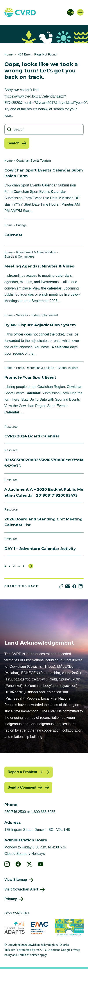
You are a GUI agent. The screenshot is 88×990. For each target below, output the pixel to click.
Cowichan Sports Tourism (33, 160)
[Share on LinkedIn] (80, 586)
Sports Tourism (68, 368)
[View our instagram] (7, 864)
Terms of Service (28, 955)
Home (8, 54)
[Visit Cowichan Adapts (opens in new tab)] (14, 928)
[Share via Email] (67, 586)
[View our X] (29, 864)
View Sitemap (15, 879)
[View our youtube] (40, 864)
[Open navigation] (80, 12)
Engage (21, 225)
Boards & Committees (19, 256)
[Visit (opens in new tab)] (69, 928)
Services (22, 315)
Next (30, 566)
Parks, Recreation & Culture (35, 368)
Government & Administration (36, 252)
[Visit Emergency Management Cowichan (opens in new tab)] (39, 928)
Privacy (10, 899)
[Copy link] (61, 586)
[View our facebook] (18, 864)
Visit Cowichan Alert (21, 889)
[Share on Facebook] (74, 586)
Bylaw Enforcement (44, 315)
